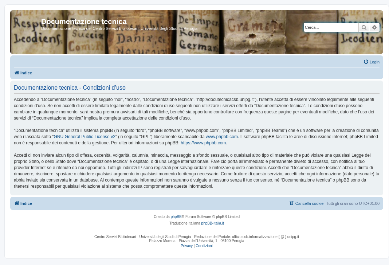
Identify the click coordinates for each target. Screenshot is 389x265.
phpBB (176, 217)
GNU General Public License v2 (84, 136)
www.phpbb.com (222, 136)
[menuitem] (371, 62)
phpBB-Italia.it (212, 223)
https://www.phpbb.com (203, 142)
